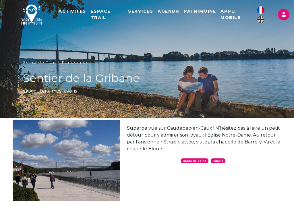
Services (140, 11)
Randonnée (75, 62)
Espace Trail (101, 14)
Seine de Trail (39, 62)
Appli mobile (230, 14)
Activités (72, 11)
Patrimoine (200, 11)
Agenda (168, 11)
